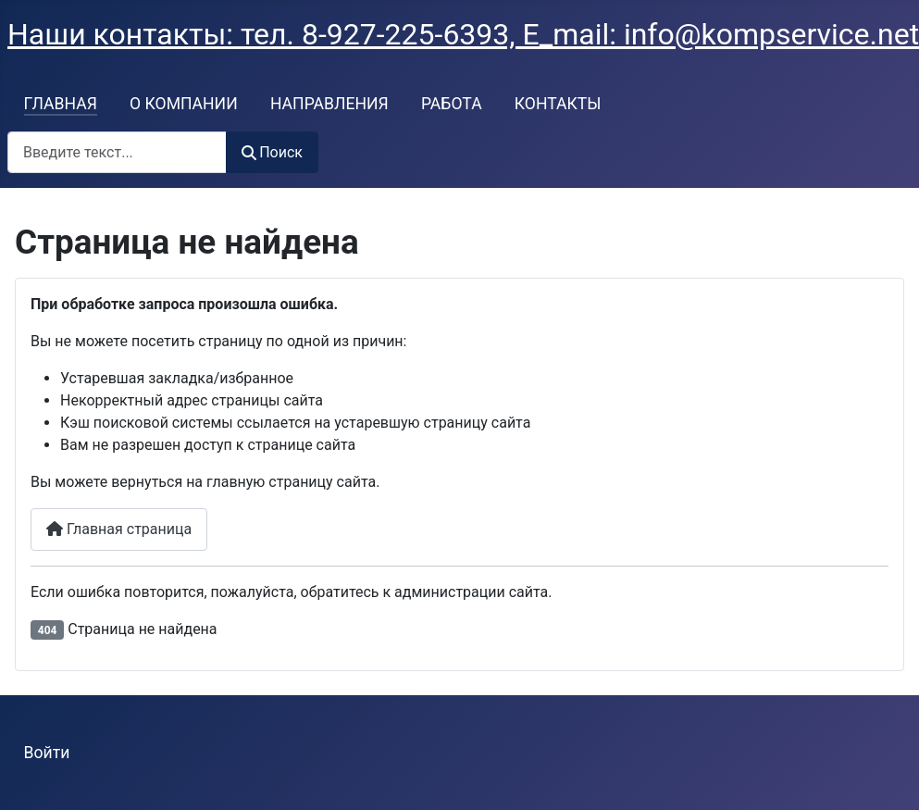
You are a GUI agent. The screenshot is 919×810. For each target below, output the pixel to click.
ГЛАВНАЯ (60, 103)
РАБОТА (451, 103)
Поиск (272, 152)
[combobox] (117, 152)
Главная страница (119, 529)
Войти (47, 752)
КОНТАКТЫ (558, 103)
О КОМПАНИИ (184, 103)
